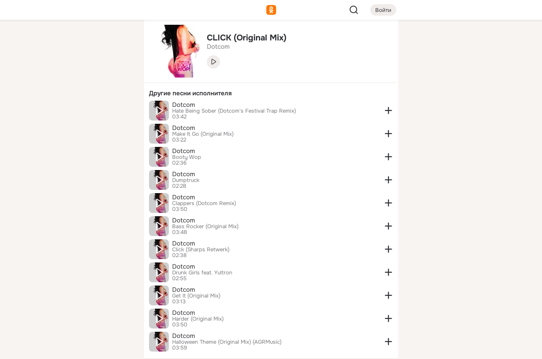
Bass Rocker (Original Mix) (205, 226)
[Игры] (119, 112)
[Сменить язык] (83, 313)
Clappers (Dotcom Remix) (204, 203)
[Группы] (119, 39)
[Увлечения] (82, 39)
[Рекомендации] (82, 148)
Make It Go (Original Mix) (203, 134)
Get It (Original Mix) (196, 296)
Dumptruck (185, 180)
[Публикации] (46, 76)
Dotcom (183, 105)
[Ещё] (83, 295)
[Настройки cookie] (83, 348)
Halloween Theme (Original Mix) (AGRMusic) (227, 342)
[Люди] (82, 76)
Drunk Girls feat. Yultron (202, 273)
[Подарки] (46, 112)
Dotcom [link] (218, 47)
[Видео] (119, 76)
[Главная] (46, 39)
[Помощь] (46, 148)
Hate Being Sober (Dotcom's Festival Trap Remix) (234, 111)
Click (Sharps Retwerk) (201, 250)
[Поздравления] (82, 112)
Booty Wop (186, 157)
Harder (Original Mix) (198, 319)
